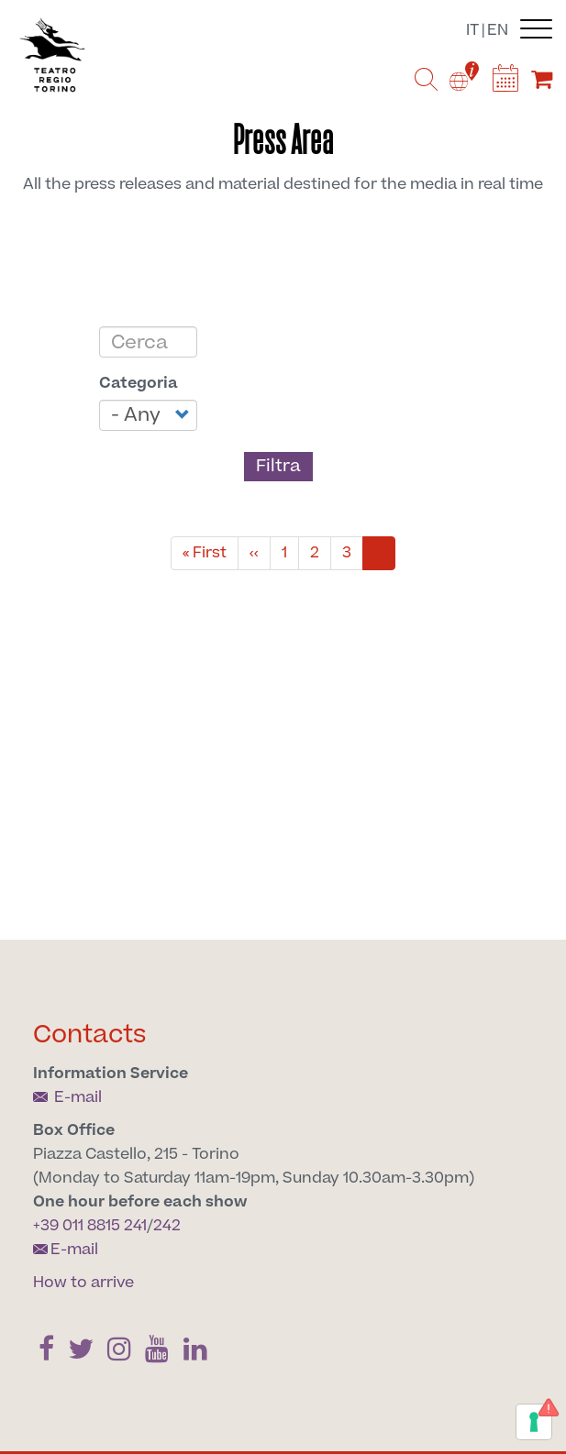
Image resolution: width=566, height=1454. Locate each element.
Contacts (90, 1034)
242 (167, 1226)
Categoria (138, 383)
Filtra (278, 466)
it (472, 30)
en (497, 30)
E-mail (67, 1097)
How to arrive (83, 1283)
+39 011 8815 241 (90, 1226)
